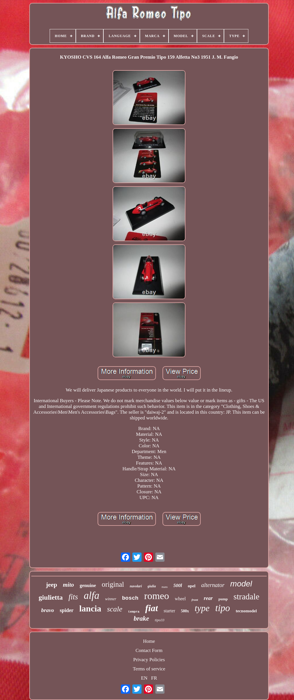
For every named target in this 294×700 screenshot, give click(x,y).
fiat (151, 608)
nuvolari (136, 586)
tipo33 (159, 620)
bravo (47, 610)
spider (67, 610)
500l (177, 585)
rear (208, 598)
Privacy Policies (149, 659)
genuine (88, 585)
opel (192, 586)
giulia (152, 586)
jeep (51, 584)
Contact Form (149, 650)
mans (165, 586)
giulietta (51, 597)
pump (223, 599)
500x (185, 611)
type (202, 608)
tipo (222, 608)
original (113, 584)
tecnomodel (246, 611)
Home (149, 641)
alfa (91, 595)
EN (144, 678)
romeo (156, 595)
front (195, 599)
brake (141, 618)
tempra (134, 611)
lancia (90, 608)
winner (110, 599)
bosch (130, 598)
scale (114, 609)
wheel (180, 598)
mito (68, 584)
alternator (213, 585)
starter (169, 610)
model (241, 583)
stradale (246, 596)
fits (73, 596)
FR (154, 678)
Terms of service (149, 669)
